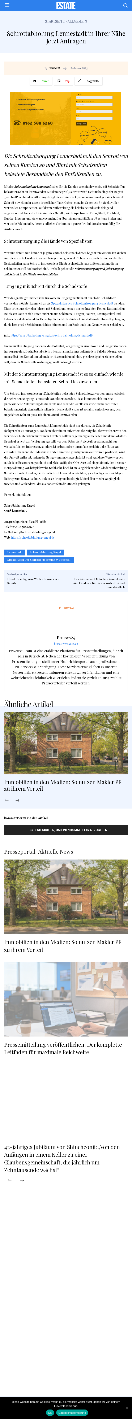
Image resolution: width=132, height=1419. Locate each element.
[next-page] (19, 800)
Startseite (55, 21)
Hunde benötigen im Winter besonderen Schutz (33, 581)
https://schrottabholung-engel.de (33, 537)
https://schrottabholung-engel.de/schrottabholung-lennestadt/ (51, 335)
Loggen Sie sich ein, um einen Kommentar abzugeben (66, 830)
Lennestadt (14, 552)
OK (50, 1412)
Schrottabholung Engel (45, 552)
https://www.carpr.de (66, 643)
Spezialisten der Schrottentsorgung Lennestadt (82, 303)
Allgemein (77, 21)
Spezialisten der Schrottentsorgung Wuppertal (39, 560)
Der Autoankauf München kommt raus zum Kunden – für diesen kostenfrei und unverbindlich (98, 583)
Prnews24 (54, 68)
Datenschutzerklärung (72, 1412)
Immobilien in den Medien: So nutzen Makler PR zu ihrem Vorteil (63, 785)
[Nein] (127, 1408)
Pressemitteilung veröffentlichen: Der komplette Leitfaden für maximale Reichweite (63, 1048)
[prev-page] (8, 800)
